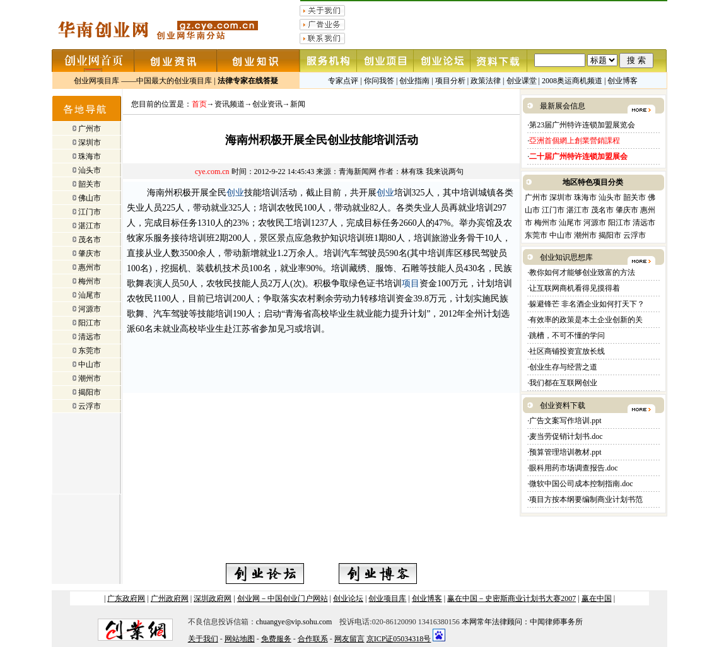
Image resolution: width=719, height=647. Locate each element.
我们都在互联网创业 (563, 382)
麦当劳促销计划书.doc (566, 436)
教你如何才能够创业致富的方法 (582, 272)
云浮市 (89, 406)
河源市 (89, 309)
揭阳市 (89, 392)
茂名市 (89, 239)
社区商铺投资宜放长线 (567, 351)
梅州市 (89, 281)
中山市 (89, 364)
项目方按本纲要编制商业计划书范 (586, 499)
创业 (235, 192)
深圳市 (89, 142)
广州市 (89, 128)
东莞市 (89, 350)
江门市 (89, 211)
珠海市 (89, 156)
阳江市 (89, 322)
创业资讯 (267, 104)
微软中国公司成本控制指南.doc (581, 483)
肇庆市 (89, 253)
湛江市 (89, 225)
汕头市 (89, 170)
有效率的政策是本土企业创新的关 (586, 319)
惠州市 (89, 267)
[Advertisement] (224, 475)
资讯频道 (229, 104)
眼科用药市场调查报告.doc (574, 467)
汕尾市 (89, 295)
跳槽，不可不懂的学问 (567, 335)
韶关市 (89, 184)
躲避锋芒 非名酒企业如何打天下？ (587, 304)
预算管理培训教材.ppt (565, 452)
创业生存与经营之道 (563, 367)
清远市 (89, 336)
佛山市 (89, 198)
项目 (410, 283)
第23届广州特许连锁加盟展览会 (582, 124)
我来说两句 (445, 171)
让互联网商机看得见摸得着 (574, 288)
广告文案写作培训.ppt (565, 420)
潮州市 (89, 378)
